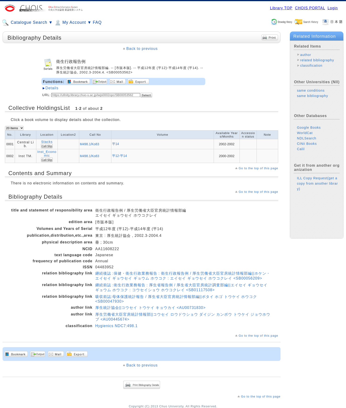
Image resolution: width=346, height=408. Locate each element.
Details (51, 88)
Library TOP (281, 8)
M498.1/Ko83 (89, 144)
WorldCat (305, 133)
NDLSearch (306, 138)
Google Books (309, 127)
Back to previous (142, 49)
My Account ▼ (73, 22)
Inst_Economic (46, 153)
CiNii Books (307, 143)
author (305, 55)
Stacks (47, 142)
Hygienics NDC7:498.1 (116, 326)
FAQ (97, 22)
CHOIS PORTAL (310, 8)
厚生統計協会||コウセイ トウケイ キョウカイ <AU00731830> (150, 308)
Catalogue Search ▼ (27, 22)
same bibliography (312, 96)
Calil (301, 149)
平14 (115, 144)
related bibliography (317, 60)
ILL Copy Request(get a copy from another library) (317, 183)
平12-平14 (119, 156)
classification (311, 65)
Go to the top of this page (258, 168)
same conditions (311, 90)
